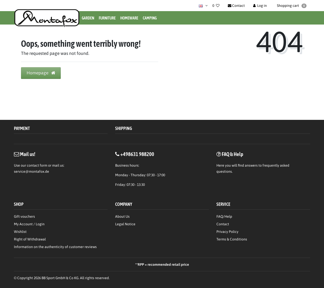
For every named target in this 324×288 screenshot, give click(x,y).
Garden (88, 18)
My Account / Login (29, 224)
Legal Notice (125, 224)
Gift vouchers (24, 216)
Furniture (107, 18)
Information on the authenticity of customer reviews (55, 247)
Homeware (129, 18)
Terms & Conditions (231, 239)
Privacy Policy (227, 232)
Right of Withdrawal (30, 239)
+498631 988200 (137, 154)
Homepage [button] (41, 72)
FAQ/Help (224, 216)
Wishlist (20, 232)
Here (220, 165)
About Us (122, 216)
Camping (150, 18)
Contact (222, 224)
